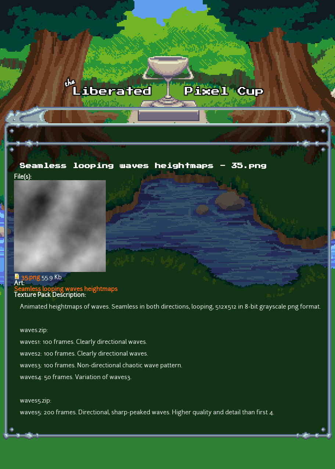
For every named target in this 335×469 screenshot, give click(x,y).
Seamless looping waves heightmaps (66, 289)
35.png (30, 278)
